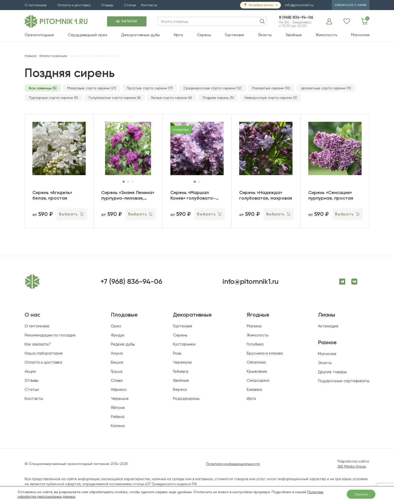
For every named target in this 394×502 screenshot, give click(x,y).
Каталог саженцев (53, 56)
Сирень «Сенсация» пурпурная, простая (330, 195)
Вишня (117, 362)
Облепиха (256, 362)
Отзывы (107, 5)
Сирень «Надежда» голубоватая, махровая (265, 195)
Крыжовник (257, 371)
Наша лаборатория (44, 353)
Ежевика (254, 389)
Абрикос (119, 389)
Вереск (180, 389)
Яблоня (118, 407)
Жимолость (326, 34)
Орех (116, 326)
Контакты (149, 5)
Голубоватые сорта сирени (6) (115, 98)
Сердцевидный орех (87, 34)
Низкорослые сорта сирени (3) (270, 98)
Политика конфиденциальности (233, 464)
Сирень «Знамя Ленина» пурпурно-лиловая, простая (127, 195)
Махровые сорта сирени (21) (91, 88)
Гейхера (180, 371)
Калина (118, 425)
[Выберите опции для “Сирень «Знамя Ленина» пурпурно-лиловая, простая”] (141, 214)
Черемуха (182, 362)
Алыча (117, 353)
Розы (177, 353)
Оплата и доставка (73, 5)
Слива (117, 380)
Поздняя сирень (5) (218, 98)
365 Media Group (351, 466)
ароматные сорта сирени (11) (326, 88)
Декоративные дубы (140, 34)
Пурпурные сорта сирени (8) (53, 98)
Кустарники (184, 344)
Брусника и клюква (265, 353)
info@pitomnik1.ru (299, 5)
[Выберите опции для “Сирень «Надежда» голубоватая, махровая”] (279, 214)
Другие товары (332, 371)
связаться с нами (350, 5)
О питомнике (36, 5)
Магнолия (360, 34)
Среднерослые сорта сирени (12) (212, 88)
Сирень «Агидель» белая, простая (52, 195)
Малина (254, 326)
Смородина (258, 380)
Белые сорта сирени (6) (171, 98)
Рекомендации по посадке (50, 335)
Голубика (255, 344)
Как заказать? (38, 344)
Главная (30, 56)
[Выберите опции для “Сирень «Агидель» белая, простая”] (72, 214)
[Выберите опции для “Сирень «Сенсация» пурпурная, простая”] (347, 214)
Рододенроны (186, 398)
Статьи (130, 5)
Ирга (178, 34)
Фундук (118, 335)
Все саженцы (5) (43, 88)
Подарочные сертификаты (343, 380)
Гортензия (234, 34)
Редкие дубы (123, 344)
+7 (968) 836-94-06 (131, 282)
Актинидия (328, 326)
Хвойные (294, 34)
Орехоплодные (39, 34)
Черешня (119, 398)
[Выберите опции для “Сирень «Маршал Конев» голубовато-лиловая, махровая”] (209, 214)
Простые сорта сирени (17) (150, 88)
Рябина (117, 416)
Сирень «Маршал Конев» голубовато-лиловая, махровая (192, 195)
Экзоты (265, 34)
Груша (116, 371)
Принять (361, 494)
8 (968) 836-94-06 (296, 17)
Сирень (204, 34)
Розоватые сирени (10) (271, 88)
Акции (30, 371)
